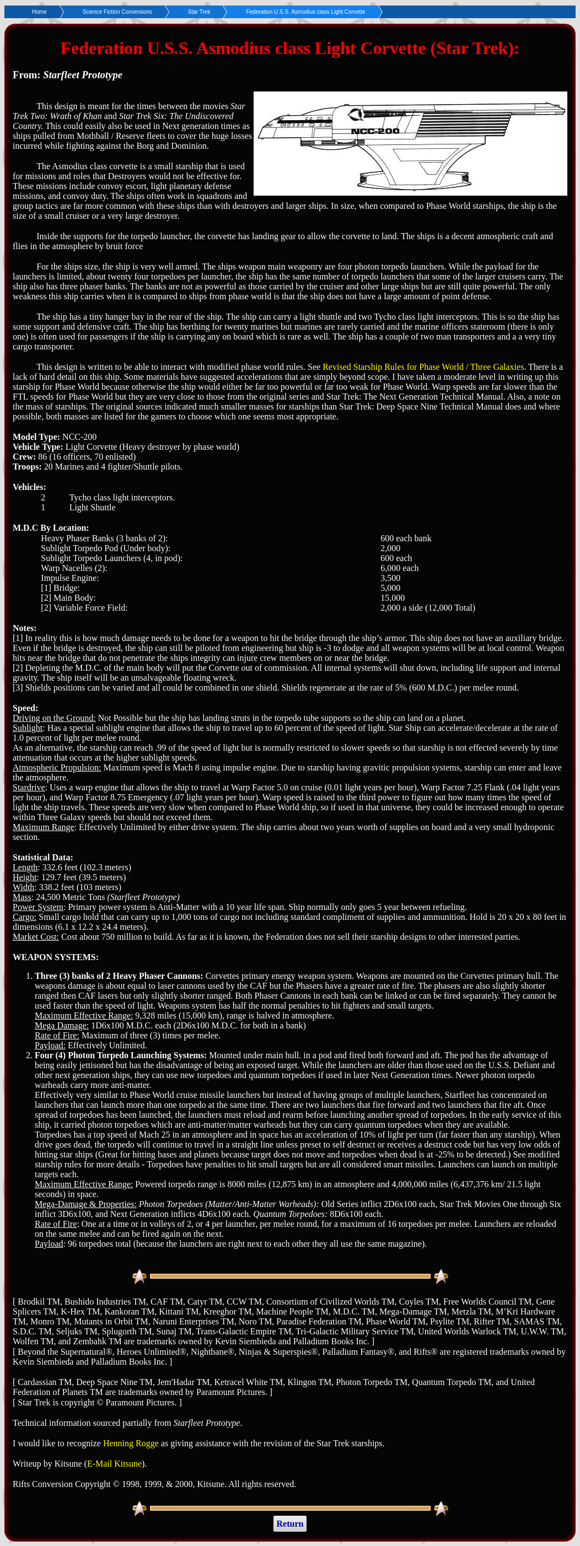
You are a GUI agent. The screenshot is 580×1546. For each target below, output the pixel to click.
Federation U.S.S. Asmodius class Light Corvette (305, 12)
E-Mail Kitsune (114, 1463)
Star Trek (199, 12)
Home (39, 12)
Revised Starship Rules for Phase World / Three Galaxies (423, 366)
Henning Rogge (131, 1443)
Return (290, 1523)
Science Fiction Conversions (117, 12)
